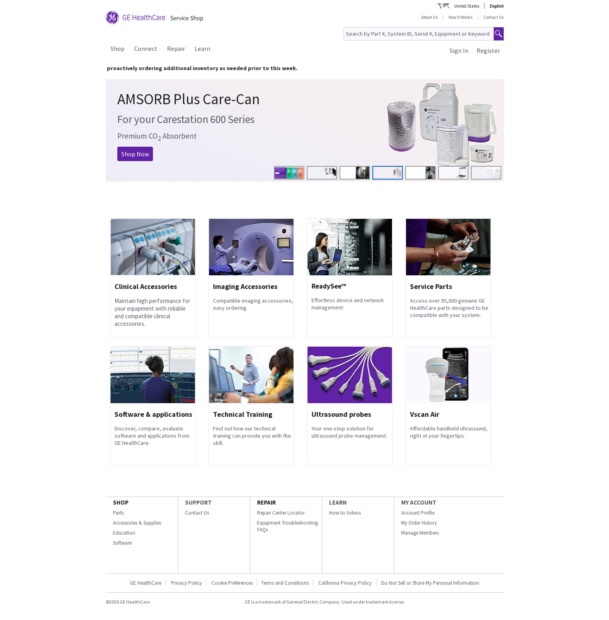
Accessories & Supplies (137, 522)
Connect (145, 48)
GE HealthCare (145, 583)
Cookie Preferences (232, 583)
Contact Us (493, 17)
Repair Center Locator (281, 512)
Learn (202, 48)
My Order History (419, 522)
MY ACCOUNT (418, 502)
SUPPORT (198, 502)
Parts (118, 512)
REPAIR (266, 502)
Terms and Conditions (285, 583)
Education (124, 532)
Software (122, 542)
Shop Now (135, 154)
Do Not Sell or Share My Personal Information (430, 583)
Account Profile (417, 512)
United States (466, 6)
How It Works (460, 17)
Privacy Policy (186, 583)
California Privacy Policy (345, 583)
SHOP (121, 502)
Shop (118, 48)
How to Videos (345, 512)
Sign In (459, 50)
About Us (429, 17)
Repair (176, 48)
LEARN (338, 502)
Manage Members (420, 532)
